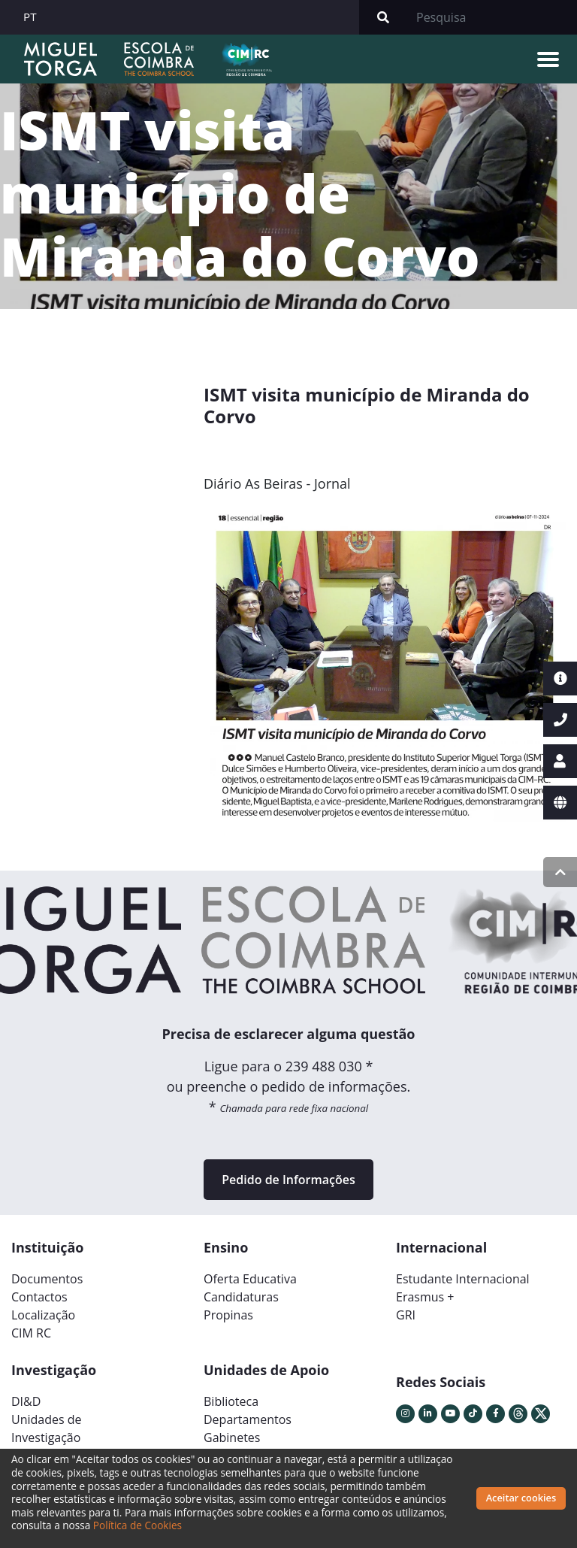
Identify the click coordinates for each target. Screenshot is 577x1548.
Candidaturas (241, 1297)
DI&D (26, 1401)
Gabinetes (232, 1437)
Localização (43, 1315)
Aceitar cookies (521, 1497)
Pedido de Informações (288, 1179)
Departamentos (248, 1419)
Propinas (228, 1315)
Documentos (47, 1279)
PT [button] (30, 16)
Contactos (39, 1297)
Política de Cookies (137, 1525)
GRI (405, 1315)
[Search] (492, 17)
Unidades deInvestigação (46, 1428)
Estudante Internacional (463, 1279)
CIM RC (31, 1333)
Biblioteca (231, 1401)
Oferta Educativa (250, 1279)
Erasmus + (425, 1297)
